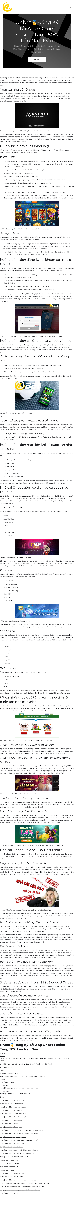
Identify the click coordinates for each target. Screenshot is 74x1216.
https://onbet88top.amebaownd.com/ (13, 1113)
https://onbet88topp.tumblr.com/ (12, 1104)
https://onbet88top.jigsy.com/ (10, 1193)
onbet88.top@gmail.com (9, 1073)
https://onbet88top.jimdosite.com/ (12, 1173)
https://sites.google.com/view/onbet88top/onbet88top (19, 1088)
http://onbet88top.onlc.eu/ (9, 1167)
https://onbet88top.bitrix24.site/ (11, 1110)
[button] (70, 7)
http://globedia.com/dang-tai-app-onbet (14, 1157)
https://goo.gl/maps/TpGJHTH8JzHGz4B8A (15, 1094)
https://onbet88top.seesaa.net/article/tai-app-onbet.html (19, 1150)
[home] (35, 7)
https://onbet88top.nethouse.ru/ (11, 1147)
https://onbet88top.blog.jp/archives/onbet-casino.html (19, 1133)
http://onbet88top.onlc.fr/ (9, 1160)
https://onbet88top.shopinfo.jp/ (11, 1120)
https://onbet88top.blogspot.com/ (12, 1100)
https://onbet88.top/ (7, 1082)
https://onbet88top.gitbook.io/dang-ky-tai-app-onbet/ (18, 1140)
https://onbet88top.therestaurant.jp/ (13, 1117)
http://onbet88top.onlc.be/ (9, 1163)
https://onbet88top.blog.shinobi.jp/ (12, 1143)
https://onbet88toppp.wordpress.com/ (13, 1107)
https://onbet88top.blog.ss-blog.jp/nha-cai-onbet (17, 1153)
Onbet (2, 1056)
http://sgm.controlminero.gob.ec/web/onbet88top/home (20, 1190)
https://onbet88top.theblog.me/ (11, 1127)
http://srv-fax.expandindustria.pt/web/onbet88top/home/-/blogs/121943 (25, 1183)
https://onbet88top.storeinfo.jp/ (11, 1123)
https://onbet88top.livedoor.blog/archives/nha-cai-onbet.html (21, 1130)
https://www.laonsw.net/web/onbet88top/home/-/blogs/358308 (22, 1186)
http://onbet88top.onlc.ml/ (9, 1170)
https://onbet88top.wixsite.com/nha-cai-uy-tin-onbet (18, 1180)
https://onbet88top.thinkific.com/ (11, 1177)
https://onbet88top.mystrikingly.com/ (13, 1137)
